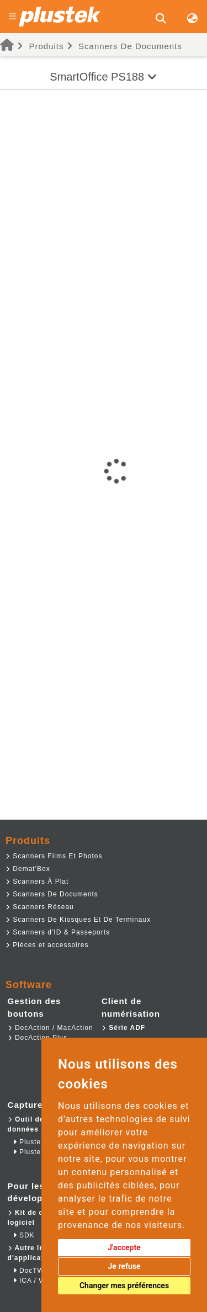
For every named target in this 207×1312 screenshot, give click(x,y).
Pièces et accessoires (47, 945)
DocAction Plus (38, 1038)
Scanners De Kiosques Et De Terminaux (78, 919)
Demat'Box (28, 869)
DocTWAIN (35, 1270)
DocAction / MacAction (50, 1028)
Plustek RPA (37, 1152)
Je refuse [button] (124, 1266)
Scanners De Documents (130, 46)
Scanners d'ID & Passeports (58, 932)
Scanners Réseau (40, 907)
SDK (24, 1235)
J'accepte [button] (124, 1247)
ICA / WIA (33, 1280)
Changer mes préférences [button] (124, 1285)
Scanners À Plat (37, 881)
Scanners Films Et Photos (54, 856)
